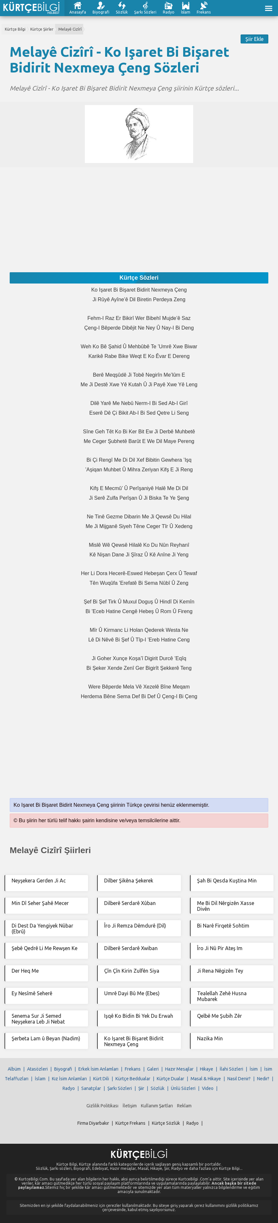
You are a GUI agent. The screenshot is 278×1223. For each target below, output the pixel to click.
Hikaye (206, 1069)
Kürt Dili (101, 1078)
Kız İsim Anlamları (69, 1078)
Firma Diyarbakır (93, 1123)
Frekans (204, 12)
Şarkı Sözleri (145, 12)
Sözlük (122, 12)
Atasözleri (37, 1069)
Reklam (184, 1105)
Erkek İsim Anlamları (98, 1069)
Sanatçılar (91, 1088)
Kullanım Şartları (157, 1105)
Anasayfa (77, 12)
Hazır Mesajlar (179, 1069)
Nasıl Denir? (239, 1078)
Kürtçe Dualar (170, 1078)
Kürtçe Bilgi (15, 29)
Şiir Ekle (254, 39)
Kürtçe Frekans (130, 1123)
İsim (254, 1069)
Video (207, 1088)
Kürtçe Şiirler (42, 29)
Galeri (153, 1069)
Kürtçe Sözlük (166, 1123)
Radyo (168, 12)
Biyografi (101, 12)
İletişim (130, 1105)
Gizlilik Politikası (102, 1105)
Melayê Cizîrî (70, 29)
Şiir (141, 1088)
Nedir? (263, 1078)
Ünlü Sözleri (183, 1088)
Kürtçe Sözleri (138, 277)
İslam (185, 12)
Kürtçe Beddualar (132, 1078)
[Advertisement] (139, 212)
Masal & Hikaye (206, 1078)
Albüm (14, 1069)
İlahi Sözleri (231, 1069)
